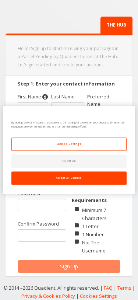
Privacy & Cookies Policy (48, 296)
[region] (68, 150)
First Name (29, 96)
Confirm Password (38, 223)
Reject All (69, 161)
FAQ (108, 288)
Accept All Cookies (69, 178)
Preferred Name (98, 100)
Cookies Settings (98, 296)
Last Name (63, 96)
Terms (124, 288)
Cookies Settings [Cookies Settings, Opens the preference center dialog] (69, 144)
